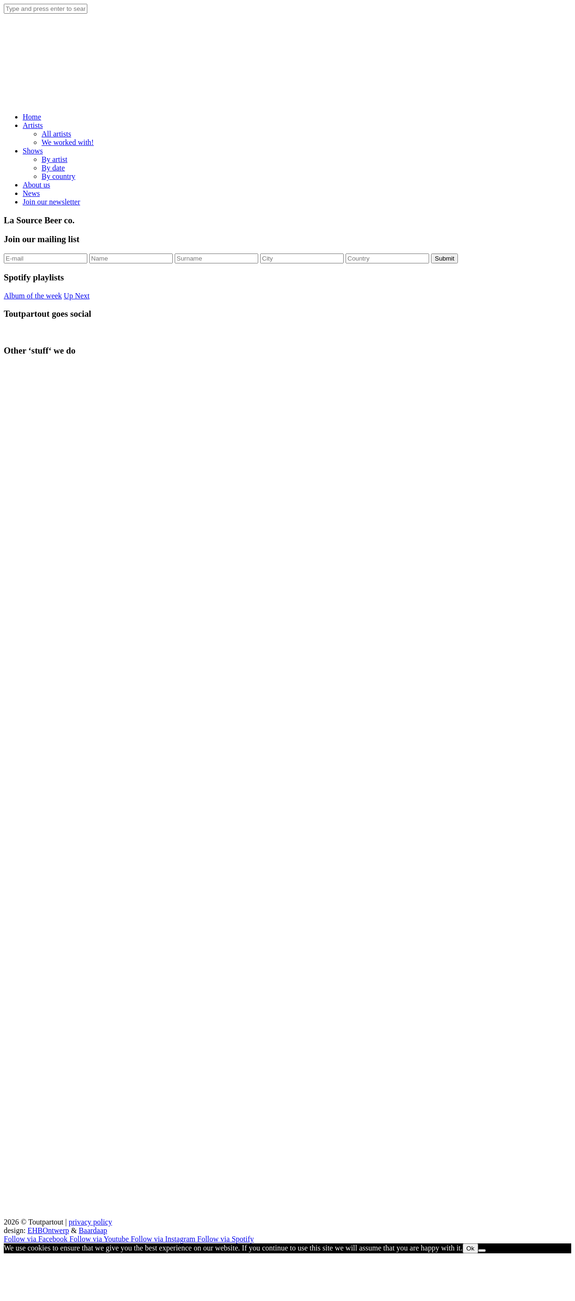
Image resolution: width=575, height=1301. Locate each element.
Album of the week (33, 296)
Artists (33, 125)
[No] (482, 1250)
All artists (56, 134)
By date (53, 168)
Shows (33, 151)
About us (36, 185)
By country (59, 176)
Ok (470, 1248)
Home (32, 117)
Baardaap (93, 1230)
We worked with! (68, 142)
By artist (55, 159)
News (31, 193)
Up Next (77, 296)
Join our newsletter (51, 202)
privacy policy (90, 1222)
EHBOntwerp (48, 1230)
